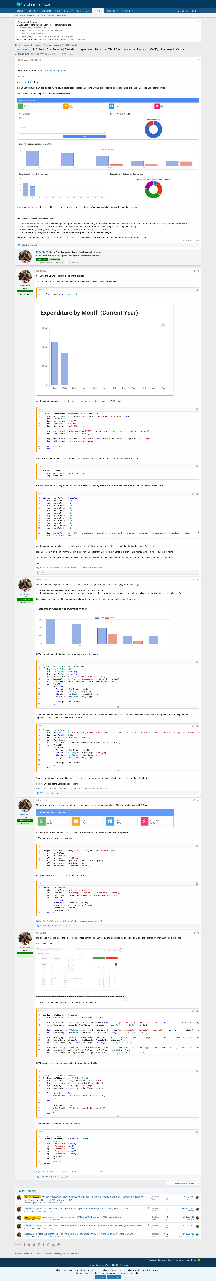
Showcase (46, 11)
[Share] (198, 60)
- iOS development (32, 33)
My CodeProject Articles (68, 568)
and (29, 245)
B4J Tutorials (48, 1211)
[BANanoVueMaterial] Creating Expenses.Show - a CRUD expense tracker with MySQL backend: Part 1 (90, 1225)
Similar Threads (54, 54)
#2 (198, 271)
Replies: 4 (35, 60)
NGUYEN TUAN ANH (186, 1236)
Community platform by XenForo (108, 1265)
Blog (88, 11)
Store (57, 11)
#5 (198, 933)
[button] (32, 10)
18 (69, 1237)
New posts (110, 11)
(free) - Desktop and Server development (43, 30)
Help (187, 1260)
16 (63, 1237)
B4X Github (61, 15)
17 (66, 1237)
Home (20, 11)
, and (54, 1177)
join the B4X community (74, 39)
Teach (79, 11)
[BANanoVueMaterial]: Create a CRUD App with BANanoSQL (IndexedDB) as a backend (82, 1208)
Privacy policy (178, 1260)
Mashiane (23, 54)
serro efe (190, 1228)
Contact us (151, 1260)
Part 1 (31, 82)
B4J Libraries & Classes (51, 1237)
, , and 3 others (55, 926)
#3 (198, 580)
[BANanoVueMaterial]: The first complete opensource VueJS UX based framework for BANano (84, 1234)
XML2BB (103, 568)
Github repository (70, 54)
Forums (98, 11)
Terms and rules (164, 1260)
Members (125, 11)
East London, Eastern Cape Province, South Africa (81, 252)
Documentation (94, 568)
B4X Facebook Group (45, 15)
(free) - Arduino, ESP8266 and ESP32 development (48, 36)
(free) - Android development (37, 28)
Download (21, 76)
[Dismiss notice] (198, 21)
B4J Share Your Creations (52, 1203)
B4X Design (82, 568)
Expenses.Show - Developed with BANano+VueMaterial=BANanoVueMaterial (82, 1217)
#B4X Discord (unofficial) (25, 15)
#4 (198, 800)
